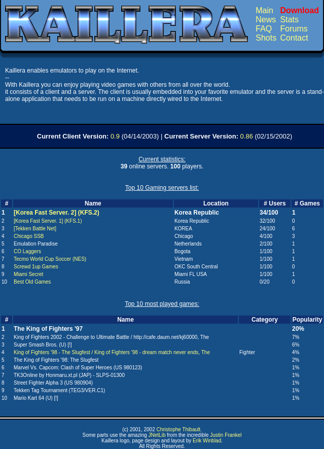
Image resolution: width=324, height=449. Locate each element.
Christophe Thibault (178, 429)
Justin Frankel (225, 435)
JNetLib (157, 435)
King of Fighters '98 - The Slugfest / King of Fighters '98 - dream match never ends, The (112, 352)
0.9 (115, 136)
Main (264, 10)
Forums (294, 28)
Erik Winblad (207, 440)
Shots (266, 37)
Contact (294, 37)
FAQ (264, 28)
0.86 (246, 136)
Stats (289, 19)
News (266, 19)
